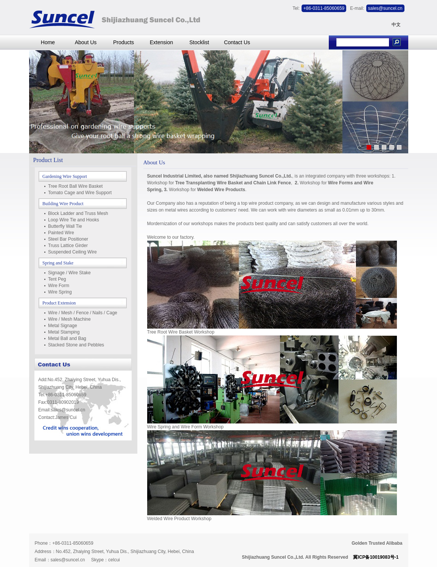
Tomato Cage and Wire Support (80, 192)
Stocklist (199, 42)
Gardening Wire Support (64, 176)
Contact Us (237, 42)
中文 (396, 24)
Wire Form (58, 285)
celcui (114, 559)
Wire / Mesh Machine (69, 319)
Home (48, 42)
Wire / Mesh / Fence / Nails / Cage (82, 312)
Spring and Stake (57, 263)
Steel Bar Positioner (68, 239)
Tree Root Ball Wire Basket (75, 186)
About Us (86, 42)
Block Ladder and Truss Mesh (78, 213)
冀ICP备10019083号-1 (375, 557)
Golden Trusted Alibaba (376, 543)
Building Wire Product (63, 203)
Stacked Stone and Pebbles (76, 345)
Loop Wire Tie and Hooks (73, 219)
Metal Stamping (63, 332)
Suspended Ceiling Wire (72, 252)
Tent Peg (57, 279)
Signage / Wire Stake (69, 272)
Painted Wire (61, 232)
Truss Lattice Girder (68, 245)
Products (123, 42)
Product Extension (59, 303)
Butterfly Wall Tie (65, 226)
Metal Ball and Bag (67, 338)
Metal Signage (62, 325)
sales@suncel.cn (68, 559)
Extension (161, 42)
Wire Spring (60, 292)
